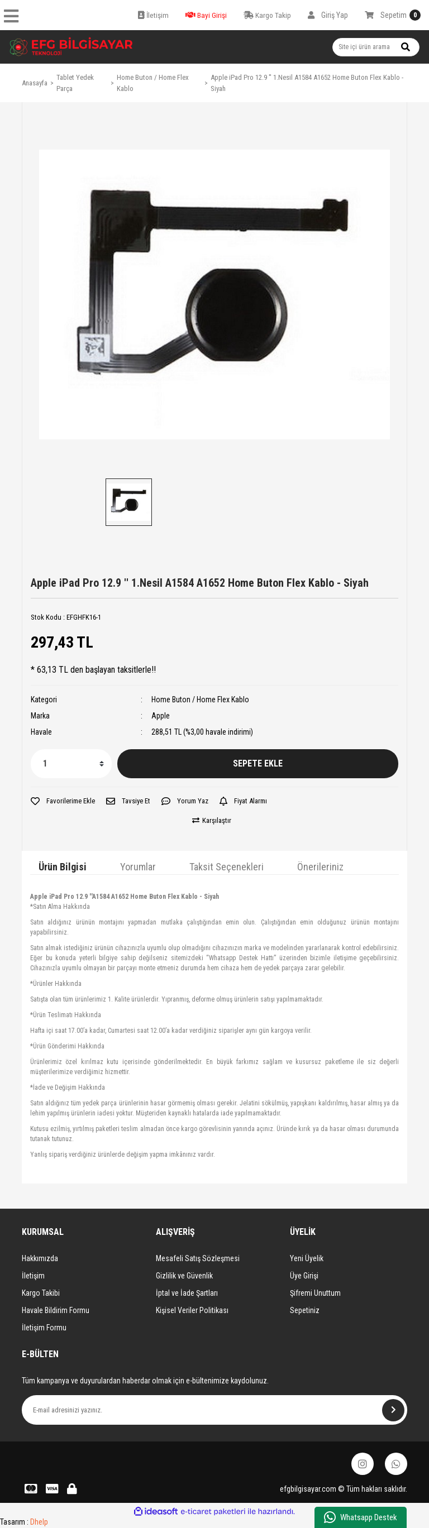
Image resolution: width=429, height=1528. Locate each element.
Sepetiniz (305, 1310)
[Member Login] (328, 15)
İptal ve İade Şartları (187, 1292)
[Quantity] (71, 763)
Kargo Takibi (41, 1292)
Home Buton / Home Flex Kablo (200, 699)
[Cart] (393, 15)
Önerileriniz (320, 867)
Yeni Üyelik (306, 1258)
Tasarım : (24, 1521)
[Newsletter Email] (214, 1410)
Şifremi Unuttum (315, 1292)
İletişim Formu (44, 1327)
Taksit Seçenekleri (226, 867)
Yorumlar (138, 867)
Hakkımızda (40, 1258)
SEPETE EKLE (258, 763)
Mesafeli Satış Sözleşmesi (198, 1258)
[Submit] (393, 1410)
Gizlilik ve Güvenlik (184, 1275)
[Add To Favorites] (63, 801)
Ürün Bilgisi (63, 867)
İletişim (33, 1275)
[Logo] (71, 47)
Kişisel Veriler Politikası (192, 1310)
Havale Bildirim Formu (55, 1310)
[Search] (376, 47)
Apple (160, 715)
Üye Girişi (304, 1275)
